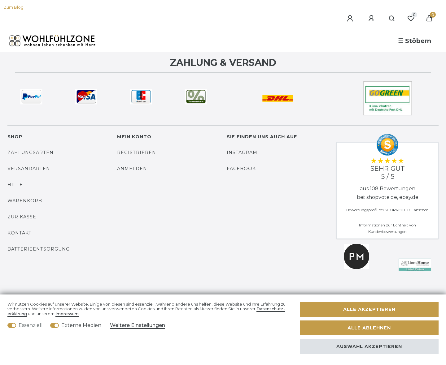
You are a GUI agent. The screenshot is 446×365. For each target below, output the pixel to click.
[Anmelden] (351, 18)
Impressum (67, 313)
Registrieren (136, 152)
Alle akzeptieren (369, 309)
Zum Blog (14, 7)
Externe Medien (81, 325)
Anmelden (132, 168)
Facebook (241, 168)
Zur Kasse (21, 217)
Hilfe (15, 184)
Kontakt (19, 233)
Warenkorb (24, 201)
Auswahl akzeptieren (369, 346)
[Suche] (392, 18)
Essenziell (31, 325)
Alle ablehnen (369, 328)
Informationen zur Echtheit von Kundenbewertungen (387, 228)
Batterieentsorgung (38, 249)
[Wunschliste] (410, 18)
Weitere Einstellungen (137, 325)
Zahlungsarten (30, 152)
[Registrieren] (372, 18)
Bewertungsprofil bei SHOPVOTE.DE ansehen (387, 210)
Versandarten (28, 168)
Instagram (242, 152)
